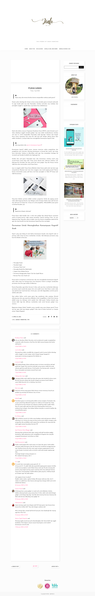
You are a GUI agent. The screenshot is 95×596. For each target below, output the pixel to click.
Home (26, 48)
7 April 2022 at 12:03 (20, 372)
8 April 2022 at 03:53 (20, 438)
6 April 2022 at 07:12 (20, 358)
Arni (16, 461)
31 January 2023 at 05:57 (21, 515)
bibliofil (17, 398)
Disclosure (39, 48)
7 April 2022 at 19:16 (20, 384)
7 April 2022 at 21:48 (20, 394)
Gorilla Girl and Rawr (51, 48)
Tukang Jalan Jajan (20, 376)
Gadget (18, 319)
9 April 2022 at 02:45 (20, 458)
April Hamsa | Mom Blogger (22, 430)
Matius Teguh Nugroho (21, 518)
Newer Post (15, 566)
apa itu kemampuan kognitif (34, 145)
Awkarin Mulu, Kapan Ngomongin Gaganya (74, 172)
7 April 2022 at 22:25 (20, 426)
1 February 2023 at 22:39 (21, 527)
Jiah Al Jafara (74, 97)
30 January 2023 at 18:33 (21, 499)
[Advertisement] (35, 71)
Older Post (55, 566)
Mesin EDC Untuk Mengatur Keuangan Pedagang (73, 200)
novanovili (17, 362)
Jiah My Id (52, 593)
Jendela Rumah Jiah (64, 48)
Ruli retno (17, 388)
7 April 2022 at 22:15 (20, 412)
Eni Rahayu (18, 416)
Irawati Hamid (19, 488)
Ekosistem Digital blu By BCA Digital (74, 149)
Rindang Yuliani (19, 337)
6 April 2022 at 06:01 (20, 346)
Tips (28, 319)
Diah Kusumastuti (20, 442)
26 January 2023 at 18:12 (21, 485)
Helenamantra (19, 502)
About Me (32, 48)
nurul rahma (18, 350)
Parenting (24, 319)
